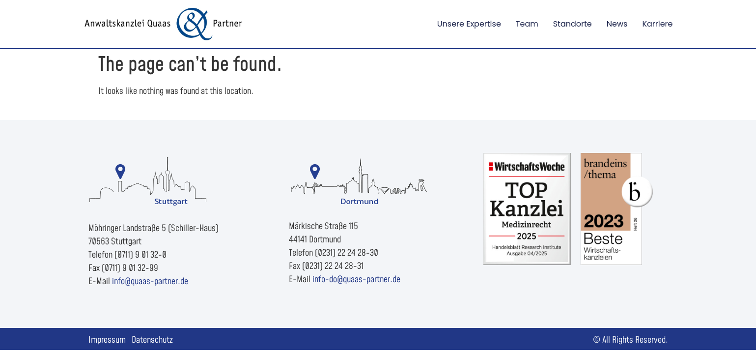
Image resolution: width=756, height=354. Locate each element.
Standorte (572, 24)
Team (527, 24)
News (617, 24)
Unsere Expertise (469, 24)
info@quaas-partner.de (150, 281)
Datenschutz (152, 340)
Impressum (107, 340)
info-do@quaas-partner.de (356, 279)
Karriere (657, 24)
